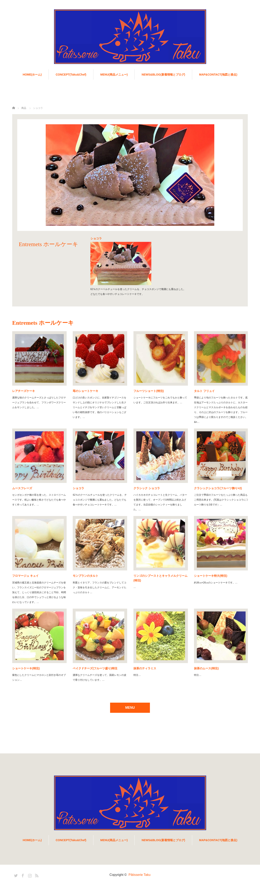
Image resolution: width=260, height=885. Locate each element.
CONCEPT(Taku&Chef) (71, 74)
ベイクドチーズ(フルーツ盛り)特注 (95, 668)
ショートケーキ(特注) (26, 668)
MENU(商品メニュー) (114, 74)
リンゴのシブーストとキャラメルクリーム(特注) (160, 578)
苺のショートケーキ (85, 391)
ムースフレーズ (22, 488)
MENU (130, 707)
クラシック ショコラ (146, 488)
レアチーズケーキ (23, 391)
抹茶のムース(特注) (206, 668)
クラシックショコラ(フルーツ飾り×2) (218, 488)
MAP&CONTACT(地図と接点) (218, 74)
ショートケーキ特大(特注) (210, 575)
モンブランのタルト (85, 575)
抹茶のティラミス (144, 668)
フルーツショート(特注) (148, 391)
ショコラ (78, 488)
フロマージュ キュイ (25, 575)
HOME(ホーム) (32, 74)
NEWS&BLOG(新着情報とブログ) (163, 74)
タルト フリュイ (204, 391)
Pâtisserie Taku (140, 874)
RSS (36, 875)
